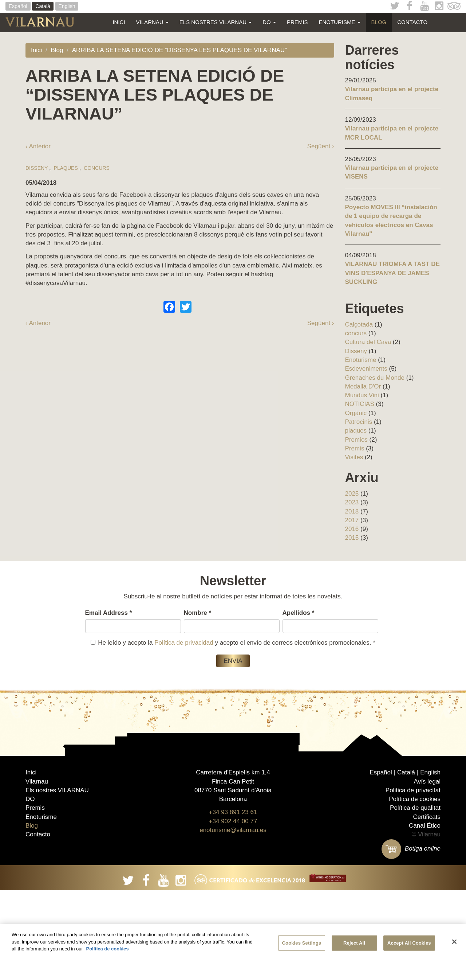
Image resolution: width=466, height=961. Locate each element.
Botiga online (411, 919)
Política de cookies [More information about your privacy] (107, 949)
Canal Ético (425, 896)
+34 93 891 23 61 (233, 882)
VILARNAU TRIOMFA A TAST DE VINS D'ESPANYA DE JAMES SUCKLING (392, 273)
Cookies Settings (301, 943)
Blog (379, 22)
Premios (356, 439)
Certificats (427, 887)
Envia (233, 660)
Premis (297, 22)
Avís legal (427, 851)
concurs (97, 369)
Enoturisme (339, 22)
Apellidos (299, 612)
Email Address (108, 612)
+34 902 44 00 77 (233, 891)
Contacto (412, 22)
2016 (352, 529)
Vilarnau (152, 22)
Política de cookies (415, 869)
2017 (352, 520)
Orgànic (356, 413)
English (67, 6)
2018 (352, 511)
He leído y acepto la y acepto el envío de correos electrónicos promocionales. (233, 642)
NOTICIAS (359, 404)
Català (42, 6)
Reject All (354, 943)
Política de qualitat (415, 878)
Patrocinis (358, 421)
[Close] (454, 942)
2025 (352, 493)
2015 (352, 537)
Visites (354, 457)
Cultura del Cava (368, 342)
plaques (66, 369)
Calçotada (359, 324)
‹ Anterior (38, 146)
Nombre (198, 612)
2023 (352, 502)
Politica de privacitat (413, 861)
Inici (118, 22)
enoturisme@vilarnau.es (233, 900)
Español (18, 6)
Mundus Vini (362, 395)
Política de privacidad (183, 642)
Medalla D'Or (363, 386)
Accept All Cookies (409, 943)
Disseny (36, 369)
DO (269, 22)
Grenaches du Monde (375, 377)
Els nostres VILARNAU (215, 22)
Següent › (320, 146)
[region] (233, 942)
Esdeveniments (366, 368)
